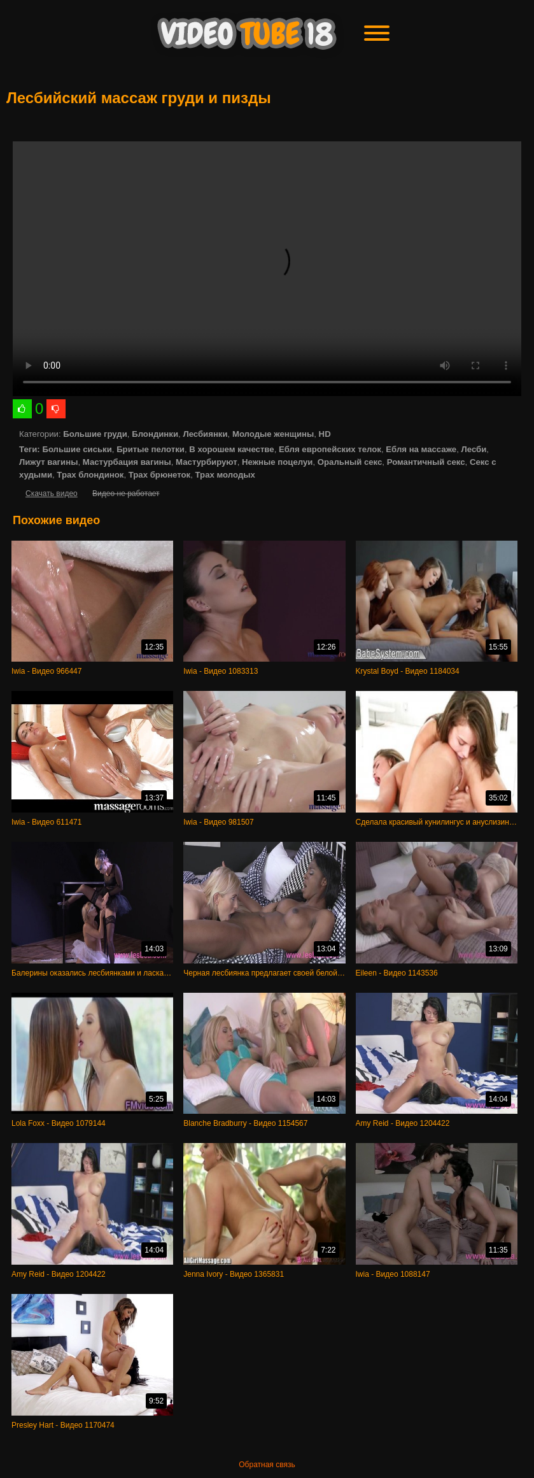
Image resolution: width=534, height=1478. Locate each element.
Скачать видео (51, 493)
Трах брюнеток (159, 475)
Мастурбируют (206, 462)
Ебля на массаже (421, 449)
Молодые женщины (273, 434)
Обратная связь (267, 1464)
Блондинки (155, 434)
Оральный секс (350, 462)
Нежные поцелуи (277, 462)
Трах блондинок (90, 475)
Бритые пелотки (150, 449)
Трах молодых (225, 475)
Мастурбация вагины (127, 462)
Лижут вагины (48, 462)
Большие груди (95, 434)
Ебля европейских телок (330, 449)
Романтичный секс (426, 462)
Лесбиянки (205, 434)
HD (325, 434)
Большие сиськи (76, 449)
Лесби (474, 449)
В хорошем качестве (231, 449)
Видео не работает (125, 493)
